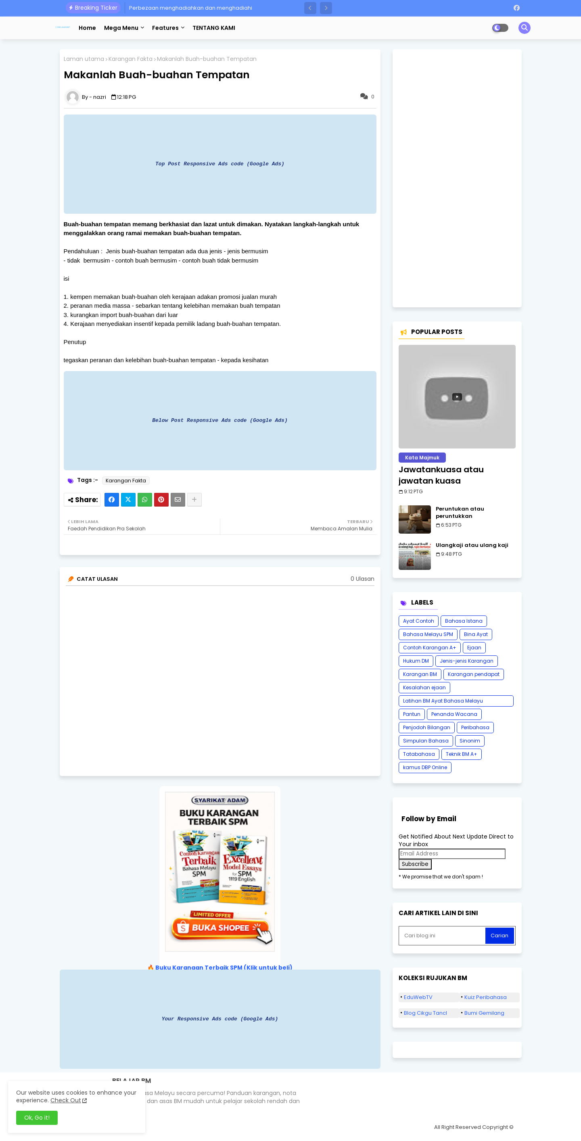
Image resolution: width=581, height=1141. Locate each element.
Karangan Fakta (131, 59)
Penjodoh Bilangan (426, 727)
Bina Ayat (476, 634)
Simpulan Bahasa (426, 740)
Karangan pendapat (473, 674)
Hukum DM (416, 660)
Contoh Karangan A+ (429, 647)
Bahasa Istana (464, 620)
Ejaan (474, 647)
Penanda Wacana (454, 714)
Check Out (65, 1100)
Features (165, 28)
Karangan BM (420, 674)
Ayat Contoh (418, 620)
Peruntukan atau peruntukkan (460, 512)
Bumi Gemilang (484, 1013)
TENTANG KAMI (213, 28)
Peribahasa (475, 727)
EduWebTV (418, 997)
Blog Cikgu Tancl (425, 1013)
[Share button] (194, 500)
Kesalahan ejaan (424, 687)
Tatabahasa (419, 754)
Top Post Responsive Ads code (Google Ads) (219, 163)
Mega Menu (121, 28)
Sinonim (470, 740)
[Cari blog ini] (443, 936)
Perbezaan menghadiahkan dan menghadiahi (190, 8)
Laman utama (84, 59)
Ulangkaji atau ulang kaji (472, 545)
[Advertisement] (457, 178)
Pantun (411, 714)
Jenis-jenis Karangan (466, 660)
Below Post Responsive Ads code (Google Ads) (219, 420)
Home (87, 28)
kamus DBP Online (425, 767)
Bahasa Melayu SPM (428, 634)
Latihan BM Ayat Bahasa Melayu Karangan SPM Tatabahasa (443, 702)
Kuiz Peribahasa (485, 997)
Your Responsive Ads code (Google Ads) (220, 1018)
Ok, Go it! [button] (37, 1118)
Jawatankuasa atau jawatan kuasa (441, 475)
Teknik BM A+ (461, 754)
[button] (310, 8)
